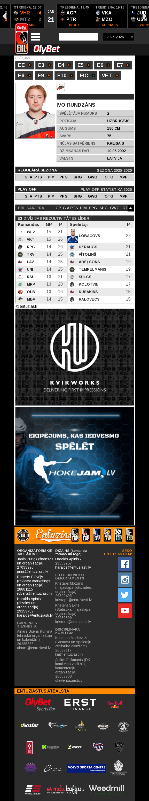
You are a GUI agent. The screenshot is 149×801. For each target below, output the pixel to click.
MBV (30, 299)
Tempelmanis (92, 269)
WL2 (30, 232)
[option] (27, 16)
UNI (29, 269)
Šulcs (84, 277)
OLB (30, 292)
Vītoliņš (87, 254)
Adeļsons (89, 262)
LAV (30, 262)
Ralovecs (89, 299)
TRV (30, 254)
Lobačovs (89, 236)
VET (110, 76)
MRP (30, 284)
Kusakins (88, 292)
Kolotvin (88, 284)
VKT (30, 239)
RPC (30, 247)
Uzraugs (87, 247)
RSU (30, 277)
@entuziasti (26, 306)
